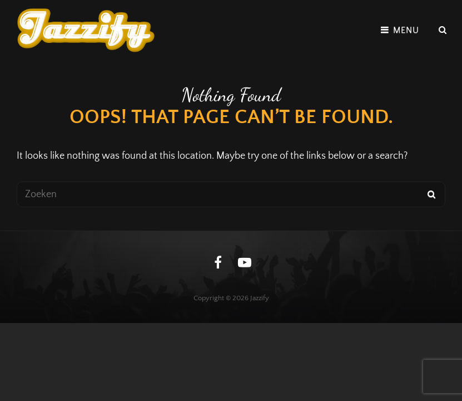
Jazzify (259, 298)
